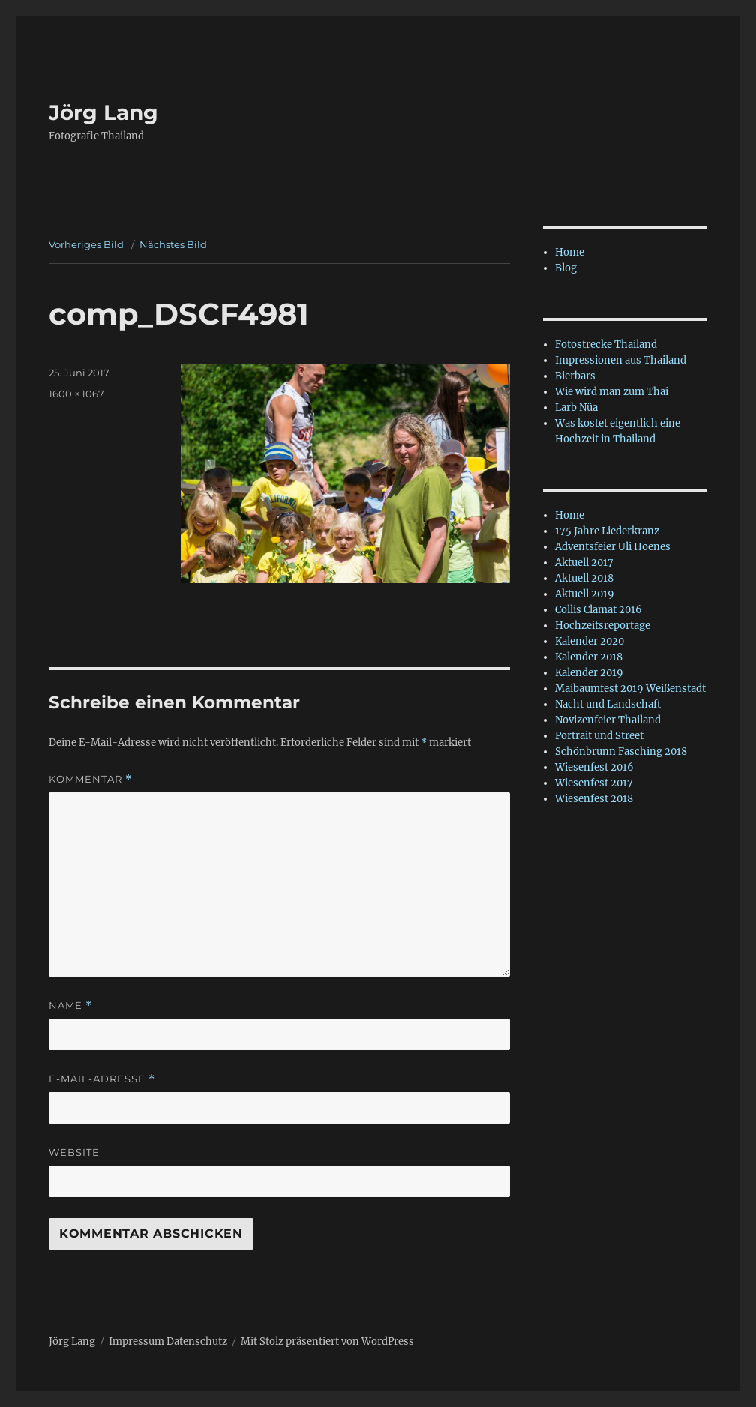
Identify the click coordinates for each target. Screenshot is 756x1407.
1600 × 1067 (76, 394)
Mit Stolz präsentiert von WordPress (327, 1341)
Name (70, 1005)
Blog (566, 268)
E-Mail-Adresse (102, 1079)
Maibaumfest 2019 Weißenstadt (630, 688)
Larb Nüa (576, 407)
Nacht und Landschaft (608, 704)
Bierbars (575, 376)
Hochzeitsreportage (602, 625)
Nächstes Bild (173, 244)
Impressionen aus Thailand (620, 360)
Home (569, 252)
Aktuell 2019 (584, 594)
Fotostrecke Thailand (606, 344)
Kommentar (90, 779)
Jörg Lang (103, 112)
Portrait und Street (599, 735)
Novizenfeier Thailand (608, 720)
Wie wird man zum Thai (611, 391)
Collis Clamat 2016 (598, 609)
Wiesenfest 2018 (594, 798)
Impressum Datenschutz (168, 1341)
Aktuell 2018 (584, 578)
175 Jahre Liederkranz (607, 531)
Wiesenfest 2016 (594, 767)
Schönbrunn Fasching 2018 (621, 751)
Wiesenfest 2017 (594, 783)
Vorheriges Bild (86, 244)
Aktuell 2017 (584, 562)
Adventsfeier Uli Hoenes (612, 546)
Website (74, 1152)
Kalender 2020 (589, 641)
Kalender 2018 (588, 657)
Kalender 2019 (589, 672)
